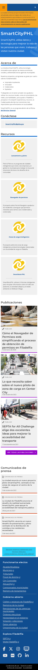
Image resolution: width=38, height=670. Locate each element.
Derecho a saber (26, 666)
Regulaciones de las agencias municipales (16, 610)
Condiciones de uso (12, 666)
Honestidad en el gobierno (15, 617)
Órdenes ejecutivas (12, 614)
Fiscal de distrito (11, 577)
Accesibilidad (27, 668)
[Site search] (35, 7)
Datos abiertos (10, 624)
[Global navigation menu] (3, 7)
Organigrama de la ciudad (15, 627)
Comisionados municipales (15, 587)
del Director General (8, 110)
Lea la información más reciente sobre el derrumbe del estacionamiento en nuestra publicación (18, 22)
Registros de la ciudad (13, 605)
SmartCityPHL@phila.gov (15, 124)
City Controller (10, 580)
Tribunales (8, 573)
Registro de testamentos (14, 590)
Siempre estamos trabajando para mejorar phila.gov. (19, 552)
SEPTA (6, 638)
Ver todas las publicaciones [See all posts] (21, 452)
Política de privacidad (14, 668)
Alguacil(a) (8, 584)
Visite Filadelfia (10, 641)
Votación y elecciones (13, 621)
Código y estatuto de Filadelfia (17, 601)
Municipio (7, 570)
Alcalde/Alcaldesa (11, 567)
